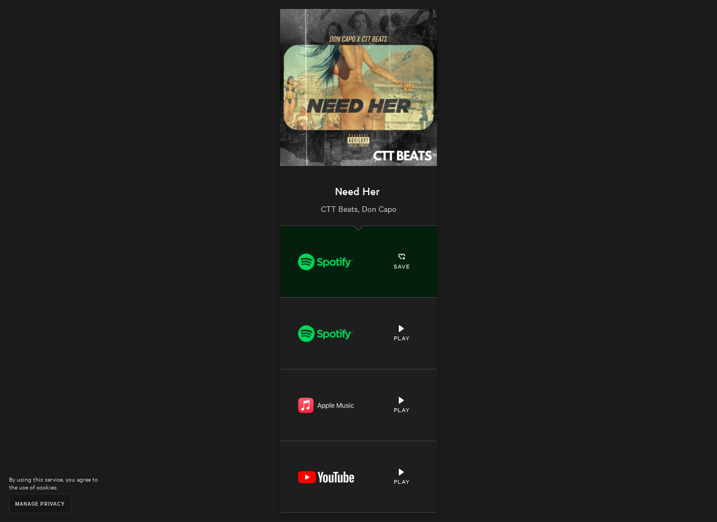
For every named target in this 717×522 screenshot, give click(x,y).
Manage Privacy (40, 503)
